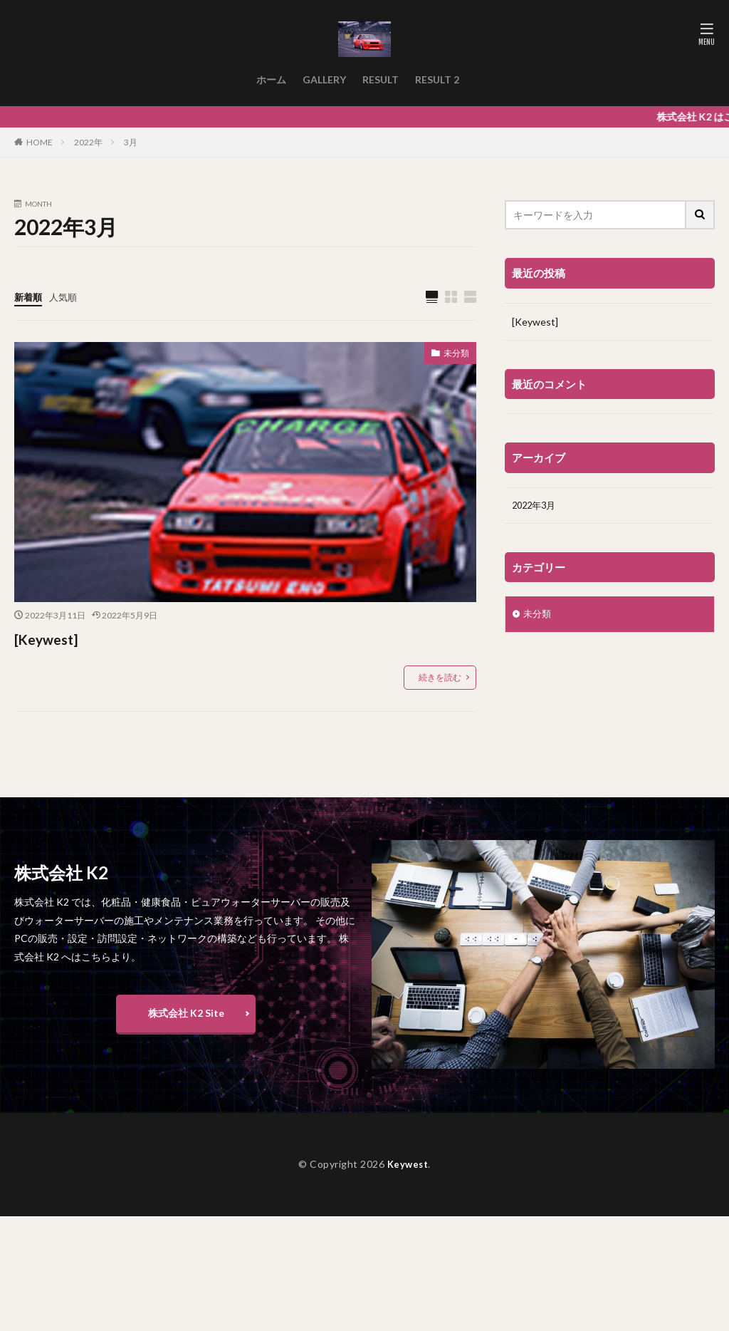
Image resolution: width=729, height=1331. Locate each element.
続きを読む (440, 678)
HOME (39, 142)
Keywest (408, 1165)
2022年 (88, 142)
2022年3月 (536, 506)
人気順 (66, 297)
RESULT (380, 79)
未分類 (454, 355)
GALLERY (324, 79)
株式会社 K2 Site (186, 1014)
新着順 (29, 297)
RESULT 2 (437, 79)
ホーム (271, 79)
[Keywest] (53, 638)
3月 (130, 142)
